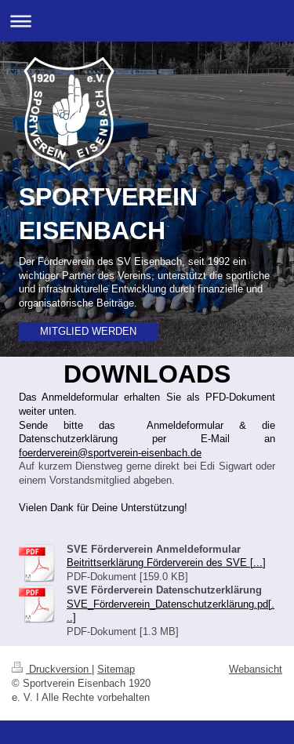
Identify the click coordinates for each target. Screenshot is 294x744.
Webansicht (255, 668)
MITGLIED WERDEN (88, 331)
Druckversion (52, 668)
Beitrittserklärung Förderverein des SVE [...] (166, 562)
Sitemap (116, 668)
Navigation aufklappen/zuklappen (147, 21)
